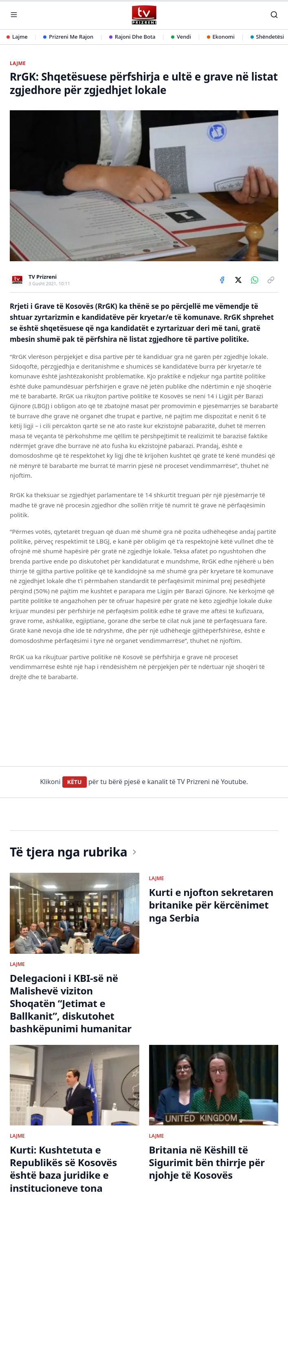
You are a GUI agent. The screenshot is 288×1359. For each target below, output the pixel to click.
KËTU (74, 782)
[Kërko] (274, 14)
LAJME (18, 63)
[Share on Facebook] (222, 280)
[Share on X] (238, 280)
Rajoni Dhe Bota (132, 36)
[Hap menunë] (14, 14)
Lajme (17, 36)
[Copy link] (271, 280)
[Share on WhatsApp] (254, 280)
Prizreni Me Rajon (68, 36)
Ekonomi (221, 36)
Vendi (181, 36)
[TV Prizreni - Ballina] (144, 15)
